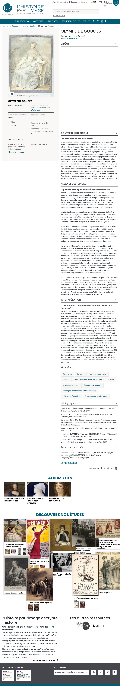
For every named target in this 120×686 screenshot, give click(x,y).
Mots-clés (38, 21)
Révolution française (71, 396)
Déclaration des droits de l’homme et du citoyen (94, 379)
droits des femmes (70, 385)
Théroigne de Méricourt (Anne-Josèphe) (79, 390)
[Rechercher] (73, 11)
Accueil (6, 26)
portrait (66, 379)
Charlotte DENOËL (74, 38)
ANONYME (19, 105)
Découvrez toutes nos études (24, 26)
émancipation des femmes (96, 396)
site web (36, 110)
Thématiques (21, 21)
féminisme (67, 374)
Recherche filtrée (71, 21)
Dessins (20, 139)
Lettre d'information (60, 2)
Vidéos (86, 21)
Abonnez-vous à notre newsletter (71, 673)
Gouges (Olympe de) (92, 385)
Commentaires (69, 462)
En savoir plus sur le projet (44, 660)
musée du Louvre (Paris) (41, 107)
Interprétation (71, 299)
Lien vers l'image (17, 152)
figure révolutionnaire (97, 374)
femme (80, 374)
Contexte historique (75, 133)
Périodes (52, 21)
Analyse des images (73, 183)
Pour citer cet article (72, 447)
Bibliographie (68, 403)
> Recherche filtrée (59, 16)
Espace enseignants (79, 2)
